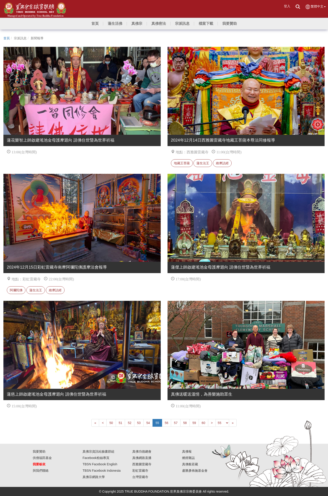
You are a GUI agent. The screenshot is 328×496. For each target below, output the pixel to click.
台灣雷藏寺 (140, 477)
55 (157, 423)
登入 (287, 6)
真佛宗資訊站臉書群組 (98, 451)
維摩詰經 (222, 163)
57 (176, 423)
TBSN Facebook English (100, 464)
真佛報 (187, 451)
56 (166, 423)
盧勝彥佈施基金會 (195, 470)
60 (203, 423)
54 (148, 423)
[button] (115, 23)
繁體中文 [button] (315, 7)
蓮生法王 (202, 163)
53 (139, 423)
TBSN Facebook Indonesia (101, 470)
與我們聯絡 (41, 470)
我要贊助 (39, 451)
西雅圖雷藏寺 (141, 464)
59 (194, 423)
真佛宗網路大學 (94, 477)
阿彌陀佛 (16, 290)
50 (111, 423)
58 (185, 423)
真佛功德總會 (141, 451)
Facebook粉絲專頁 (96, 458)
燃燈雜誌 (188, 458)
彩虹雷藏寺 (140, 470)
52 (129, 423)
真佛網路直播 (141, 458)
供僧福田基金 (42, 458)
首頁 (6, 38)
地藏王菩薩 (182, 163)
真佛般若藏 (190, 464)
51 (120, 423)
